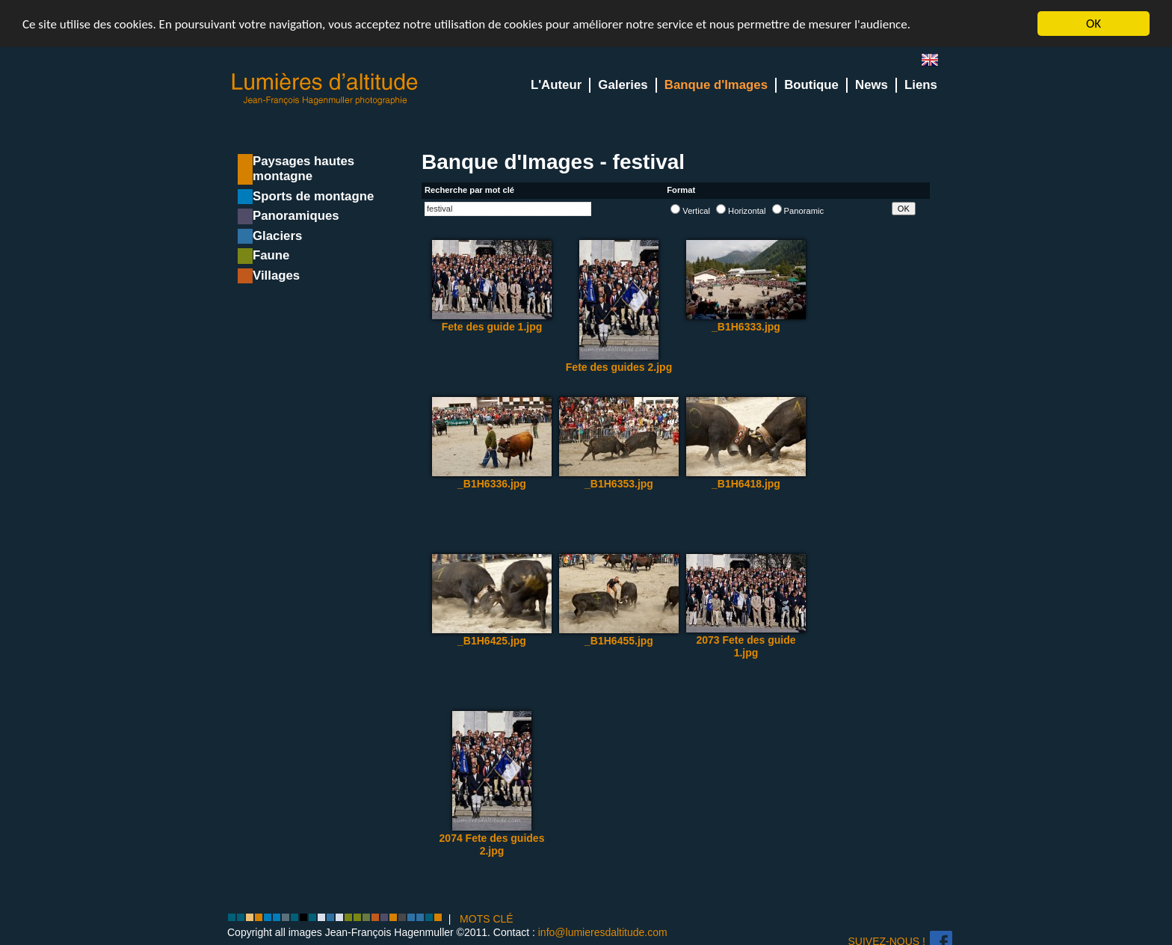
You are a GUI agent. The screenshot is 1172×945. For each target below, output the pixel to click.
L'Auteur (556, 85)
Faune (271, 255)
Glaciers (277, 236)
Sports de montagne (313, 196)
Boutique (811, 85)
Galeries (622, 85)
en (936, 63)
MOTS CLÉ (486, 919)
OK (1093, 23)
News (871, 85)
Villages (276, 275)
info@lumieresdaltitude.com (602, 932)
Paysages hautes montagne (303, 168)
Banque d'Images (716, 85)
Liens (920, 85)
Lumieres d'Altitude (325, 89)
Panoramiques (296, 216)
